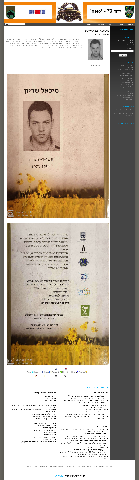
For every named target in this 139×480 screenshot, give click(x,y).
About (35, 466)
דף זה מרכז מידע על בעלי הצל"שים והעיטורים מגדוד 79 (85, 438)
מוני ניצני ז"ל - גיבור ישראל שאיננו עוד (92, 412)
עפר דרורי (58, 476)
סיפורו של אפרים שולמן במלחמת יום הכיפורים (88, 441)
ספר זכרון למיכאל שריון (96, 31)
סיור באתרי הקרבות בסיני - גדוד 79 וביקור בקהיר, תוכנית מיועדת (84, 457)
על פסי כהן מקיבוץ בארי (45, 419)
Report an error (92, 466)
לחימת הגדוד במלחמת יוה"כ (124, 70)
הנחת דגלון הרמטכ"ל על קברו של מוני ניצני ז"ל (88, 398)
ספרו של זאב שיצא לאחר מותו (43, 414)
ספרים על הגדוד (126, 76)
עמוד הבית (105, 387)
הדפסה (49, 376)
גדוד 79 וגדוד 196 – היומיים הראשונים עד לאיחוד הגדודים (84, 436)
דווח (39, 376)
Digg (63, 372)
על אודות (130, 24)
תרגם (81, 24)
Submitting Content (56, 466)
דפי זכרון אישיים (93, 387)
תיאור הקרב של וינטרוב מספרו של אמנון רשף (37, 442)
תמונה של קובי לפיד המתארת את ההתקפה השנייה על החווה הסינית (85, 417)
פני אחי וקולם (49, 435)
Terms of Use (69, 466)
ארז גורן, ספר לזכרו (47, 439)
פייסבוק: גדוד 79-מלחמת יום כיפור (123, 114)
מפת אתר (109, 466)
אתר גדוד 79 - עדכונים (97, 407)
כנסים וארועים (127, 78)
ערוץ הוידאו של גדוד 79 (124, 109)
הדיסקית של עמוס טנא (46, 425)
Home (29, 466)
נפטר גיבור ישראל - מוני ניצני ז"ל (94, 410)
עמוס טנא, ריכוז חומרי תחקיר (43, 430)
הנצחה (111, 24)
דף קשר (129, 91)
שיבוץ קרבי (128, 93)
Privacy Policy (80, 466)
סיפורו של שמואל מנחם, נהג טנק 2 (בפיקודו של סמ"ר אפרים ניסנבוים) (83, 444)
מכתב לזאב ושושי (48, 421)
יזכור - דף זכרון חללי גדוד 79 (95, 434)
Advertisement (43, 466)
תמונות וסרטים (127, 82)
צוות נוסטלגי (101, 421)
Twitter (29, 372)
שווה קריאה (61, 369)
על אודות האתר (126, 65)
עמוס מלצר (50, 398)
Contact (101, 466)
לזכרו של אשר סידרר (47, 396)
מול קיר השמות (49, 428)
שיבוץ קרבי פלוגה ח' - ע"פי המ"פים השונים (90, 450)
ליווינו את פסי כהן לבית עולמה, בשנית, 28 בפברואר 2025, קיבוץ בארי (33, 411)
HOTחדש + (50, 369)
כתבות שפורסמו (126, 84)
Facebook (37, 372)
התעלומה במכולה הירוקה (96, 447)
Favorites (82, 372)
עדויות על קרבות (126, 87)
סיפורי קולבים (49, 432)
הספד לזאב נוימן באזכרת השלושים (41, 416)
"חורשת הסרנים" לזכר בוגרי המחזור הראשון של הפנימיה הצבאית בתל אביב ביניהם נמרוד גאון (85, 402)
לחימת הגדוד (120, 24)
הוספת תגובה (72, 376)
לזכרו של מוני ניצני (125, 80)
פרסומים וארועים (100, 24)
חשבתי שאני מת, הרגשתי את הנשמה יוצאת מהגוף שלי (85, 414)
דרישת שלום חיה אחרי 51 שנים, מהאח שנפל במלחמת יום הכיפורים (33, 406)
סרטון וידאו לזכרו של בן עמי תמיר (42, 437)
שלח (59, 376)
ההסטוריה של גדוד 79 (124, 95)
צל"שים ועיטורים (126, 73)
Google (46, 372)
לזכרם (130, 67)
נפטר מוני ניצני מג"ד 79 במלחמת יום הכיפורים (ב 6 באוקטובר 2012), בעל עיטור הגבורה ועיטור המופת (83, 453)
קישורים (89, 24)
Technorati (55, 372)
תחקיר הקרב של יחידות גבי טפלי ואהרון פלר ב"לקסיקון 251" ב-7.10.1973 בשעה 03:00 (83, 430)
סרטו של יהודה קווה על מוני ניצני (93, 405)
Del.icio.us (72, 372)
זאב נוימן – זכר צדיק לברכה (44, 423)
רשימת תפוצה (127, 97)
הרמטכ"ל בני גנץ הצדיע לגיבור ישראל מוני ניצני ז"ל (87, 396)
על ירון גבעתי (50, 401)
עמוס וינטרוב (50, 403)
